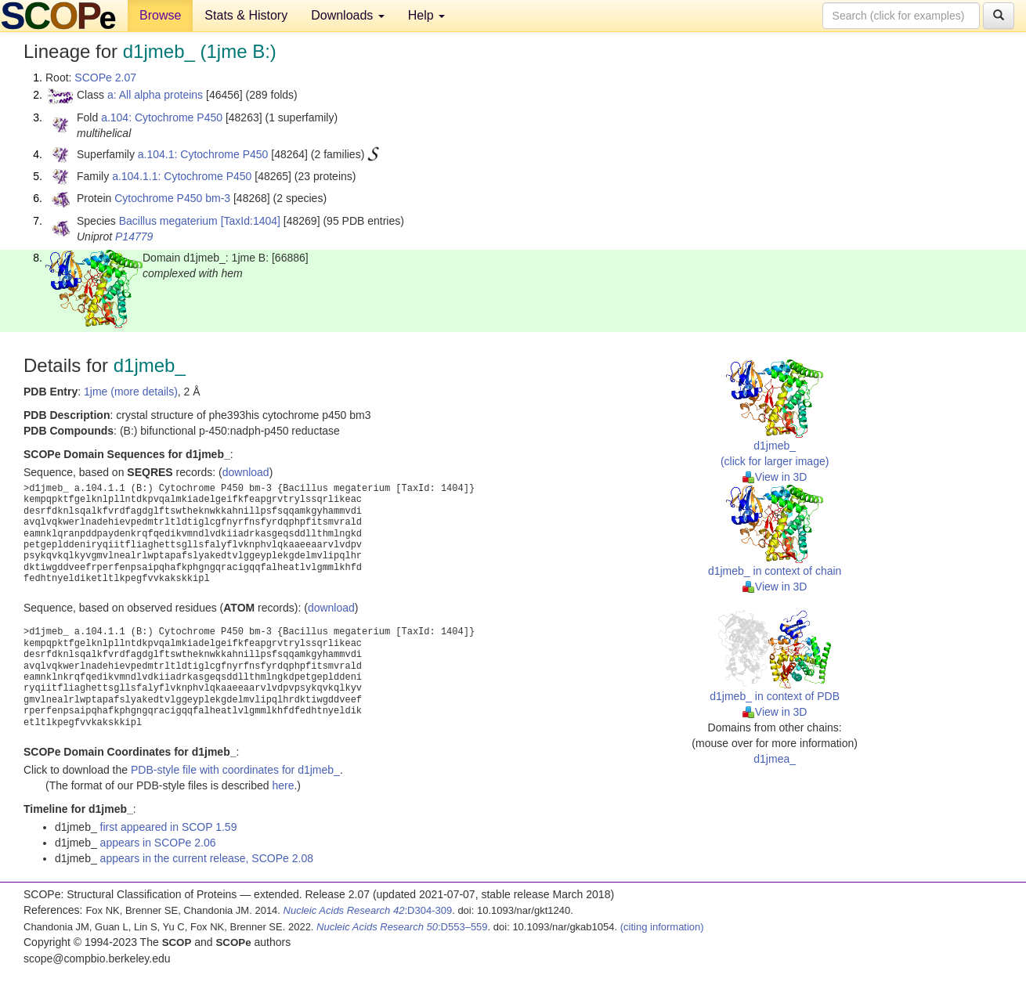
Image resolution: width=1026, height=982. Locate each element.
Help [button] (426, 15)
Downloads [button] (348, 15)
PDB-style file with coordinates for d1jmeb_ (235, 770)
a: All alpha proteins (155, 94)
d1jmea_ (774, 759)
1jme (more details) (131, 391)
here (283, 785)
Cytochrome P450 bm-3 (172, 198)
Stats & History (245, 15)
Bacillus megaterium (168, 221)
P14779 (134, 236)
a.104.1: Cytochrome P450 (203, 154)
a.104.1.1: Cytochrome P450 (181, 176)
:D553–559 (402, 927)
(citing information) (662, 927)
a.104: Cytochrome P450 (161, 117)
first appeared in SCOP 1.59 (168, 827)
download (245, 472)
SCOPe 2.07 (105, 77)
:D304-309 (368, 910)
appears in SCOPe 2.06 (158, 842)
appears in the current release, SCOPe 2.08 (206, 858)
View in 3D (774, 477)
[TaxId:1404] (250, 221)
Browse (160, 15)
